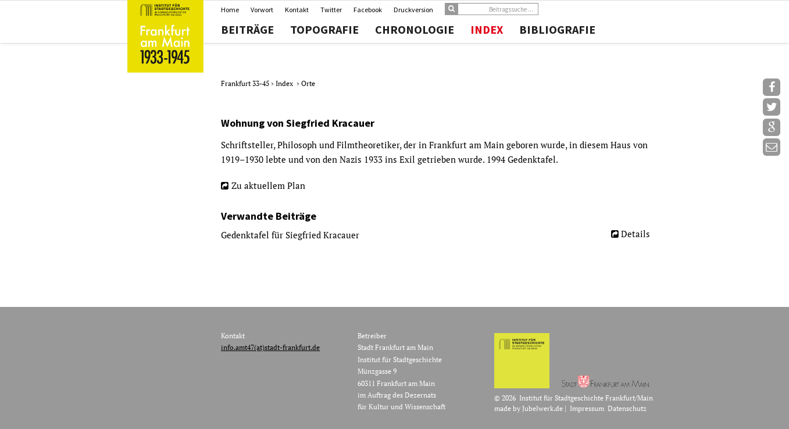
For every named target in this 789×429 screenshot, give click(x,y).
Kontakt (297, 9)
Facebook (368, 9)
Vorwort (262, 9)
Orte (308, 83)
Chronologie (414, 29)
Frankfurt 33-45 (246, 83)
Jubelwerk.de (542, 408)
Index (486, 29)
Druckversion (413, 9)
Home (230, 9)
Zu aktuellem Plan (268, 185)
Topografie (324, 29)
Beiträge (247, 29)
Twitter (331, 9)
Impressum (587, 408)
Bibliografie (557, 29)
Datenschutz (627, 408)
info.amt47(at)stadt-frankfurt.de (270, 347)
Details (635, 233)
